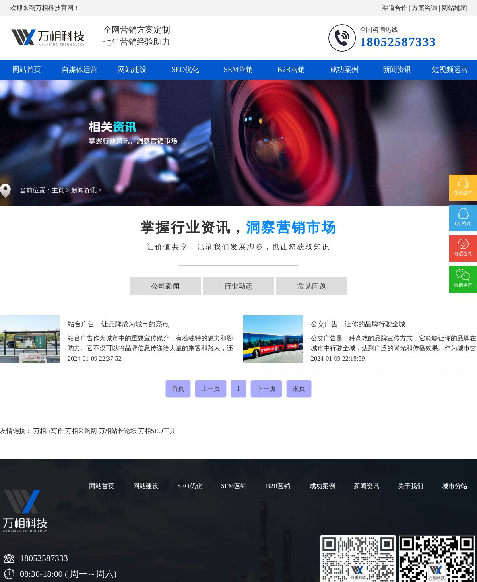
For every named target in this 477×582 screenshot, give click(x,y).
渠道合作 (394, 7)
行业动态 (238, 286)
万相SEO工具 (157, 430)
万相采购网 (81, 430)
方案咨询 (424, 7)
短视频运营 (450, 70)
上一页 (210, 388)
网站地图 (454, 7)
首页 (178, 388)
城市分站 (454, 486)
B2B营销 (291, 70)
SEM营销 (238, 70)
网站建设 (132, 70)
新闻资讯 (397, 70)
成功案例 (344, 70)
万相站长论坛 (118, 430)
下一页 (266, 388)
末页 (299, 388)
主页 (58, 190)
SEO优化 (185, 70)
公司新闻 (165, 286)
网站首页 (26, 70)
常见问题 (311, 286)
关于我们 (410, 486)
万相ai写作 (48, 430)
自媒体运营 (79, 70)
